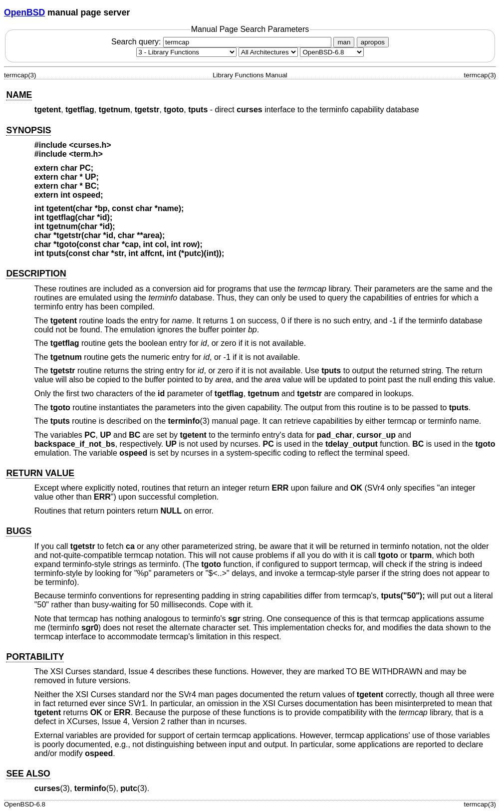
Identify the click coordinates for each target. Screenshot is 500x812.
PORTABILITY (35, 657)
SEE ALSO (28, 774)
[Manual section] (186, 52)
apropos (373, 42)
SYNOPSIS (28, 130)
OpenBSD (24, 12)
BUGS (18, 531)
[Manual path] (332, 52)
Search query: (222, 41)
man (343, 42)
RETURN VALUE (40, 473)
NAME (19, 95)
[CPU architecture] (268, 52)
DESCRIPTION (36, 273)
